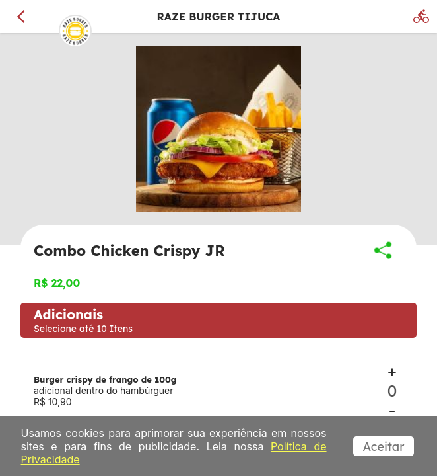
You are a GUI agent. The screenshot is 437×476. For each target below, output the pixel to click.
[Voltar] (21, 16)
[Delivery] (421, 16)
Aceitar (384, 446)
